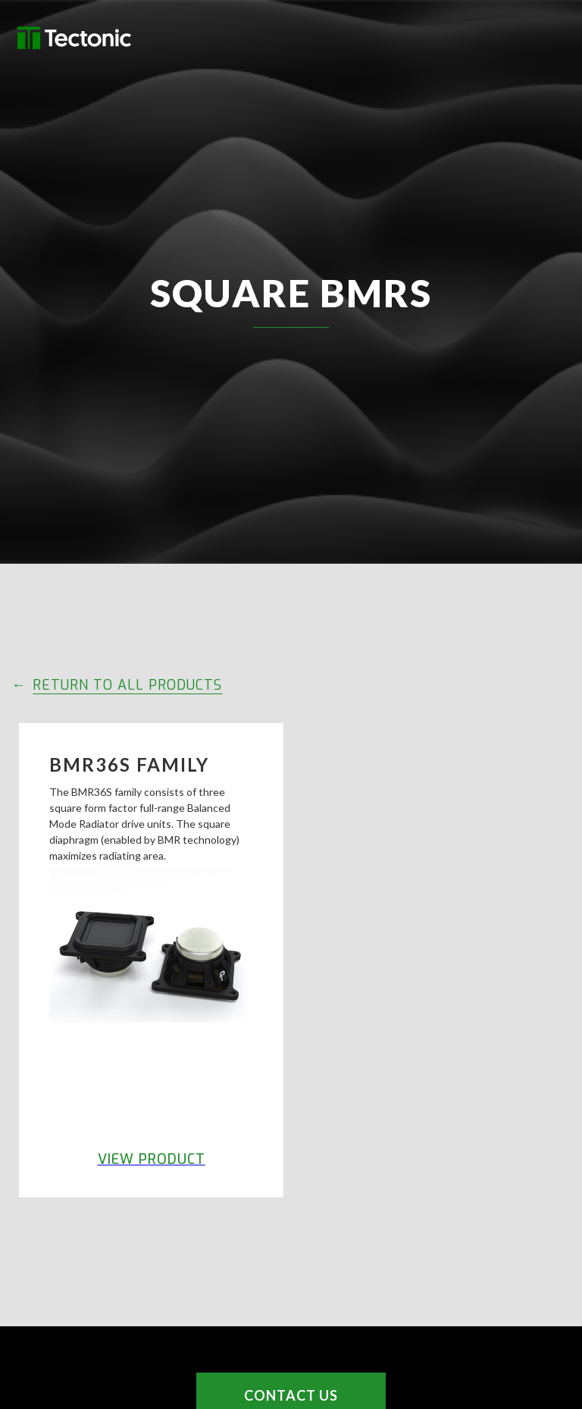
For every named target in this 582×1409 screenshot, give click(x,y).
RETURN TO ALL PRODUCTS (127, 685)
